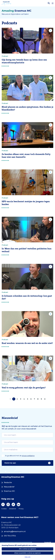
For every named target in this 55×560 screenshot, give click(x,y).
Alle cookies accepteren (27, 549)
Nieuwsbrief (7, 487)
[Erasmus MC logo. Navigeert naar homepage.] (6, 3)
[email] (27, 435)
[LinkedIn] (18, 504)
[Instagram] (8, 504)
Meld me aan (27, 463)
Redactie (6, 482)
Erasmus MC (8, 491)
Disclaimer (12, 509)
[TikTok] (13, 504)
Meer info (27, 557)
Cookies (4, 509)
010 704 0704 (8, 536)
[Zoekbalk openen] (49, 3)
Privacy (21, 509)
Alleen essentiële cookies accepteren (27, 553)
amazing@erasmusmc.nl (13, 531)
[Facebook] (3, 504)
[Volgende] (44, 399)
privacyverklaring (28, 456)
